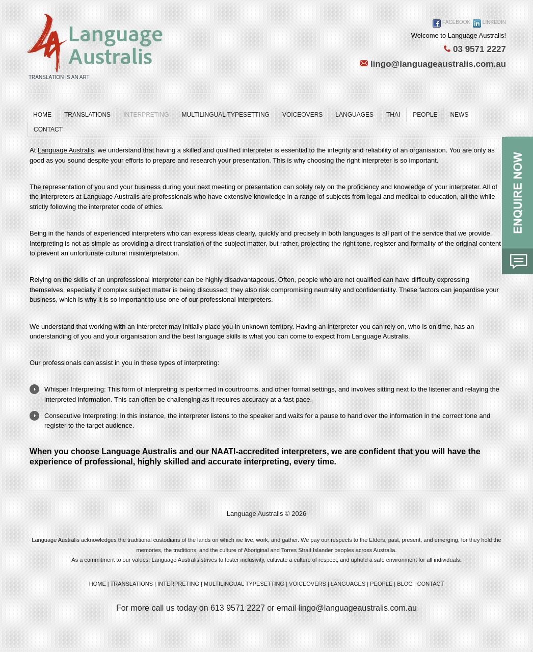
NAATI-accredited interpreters (269, 451)
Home (42, 114)
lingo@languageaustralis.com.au (433, 64)
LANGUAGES (348, 584)
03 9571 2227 (475, 49)
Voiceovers (302, 114)
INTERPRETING (178, 584)
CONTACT (430, 584)
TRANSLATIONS (132, 584)
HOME (97, 584)
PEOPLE (381, 584)
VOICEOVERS (307, 584)
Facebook (451, 23)
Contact (48, 129)
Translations (87, 114)
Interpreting (146, 114)
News (459, 114)
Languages (354, 114)
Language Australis (66, 150)
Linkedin (489, 23)
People (425, 114)
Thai (393, 114)
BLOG (405, 584)
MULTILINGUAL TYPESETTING (225, 114)
